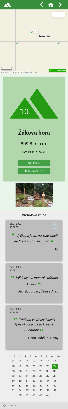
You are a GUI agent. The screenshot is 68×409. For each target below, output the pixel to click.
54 (20, 390)
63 (41, 395)
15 (41, 361)
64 (48, 395)
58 (48, 390)
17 (55, 361)
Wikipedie (34, 163)
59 (55, 390)
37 (48, 375)
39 (13, 380)
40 (20, 380)
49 (34, 385)
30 (48, 371)
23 (48, 366)
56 (34, 390)
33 (20, 375)
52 (55, 385)
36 (41, 375)
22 (41, 366)
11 (13, 361)
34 (27, 375)
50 (41, 385)
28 (34, 371)
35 (34, 375)
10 (58, 356)
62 (34, 395)
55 (27, 390)
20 (27, 366)
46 (13, 385)
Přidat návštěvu (34, 171)
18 (13, 366)
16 (48, 361)
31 (55, 371)
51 (48, 385)
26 (20, 371)
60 (20, 395)
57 (41, 390)
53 (13, 390)
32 (13, 375)
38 (55, 375)
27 (27, 371)
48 (27, 385)
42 (34, 380)
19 (20, 366)
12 (20, 361)
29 (41, 371)
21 (34, 366)
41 (27, 380)
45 (55, 380)
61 (27, 395)
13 (27, 361)
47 (20, 385)
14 (34, 361)
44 (48, 380)
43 (41, 380)
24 (55, 366)
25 (13, 371)
